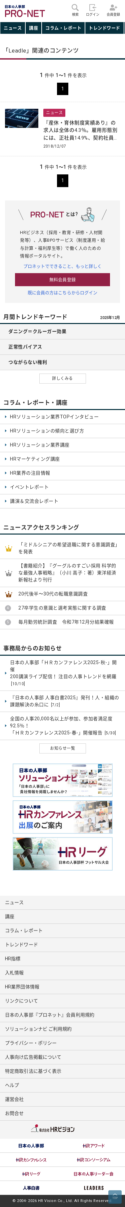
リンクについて (21, 1000)
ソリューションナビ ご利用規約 (38, 1029)
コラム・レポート (63, 27)
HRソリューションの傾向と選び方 (47, 430)
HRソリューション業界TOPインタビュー (54, 416)
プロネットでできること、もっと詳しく (62, 266)
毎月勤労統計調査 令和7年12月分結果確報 (66, 622)
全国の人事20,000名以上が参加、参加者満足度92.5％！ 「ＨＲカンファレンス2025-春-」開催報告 (63, 726)
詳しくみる (62, 378)
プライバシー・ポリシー (31, 1043)
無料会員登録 (62, 279)
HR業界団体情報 (22, 986)
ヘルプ (12, 1085)
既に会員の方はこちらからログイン (63, 292)
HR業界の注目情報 (30, 473)
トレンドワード (104, 27)
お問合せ (14, 1113)
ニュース (13, 27)
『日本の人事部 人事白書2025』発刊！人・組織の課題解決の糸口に (64, 701)
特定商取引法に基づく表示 (33, 1071)
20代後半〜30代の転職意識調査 (53, 593)
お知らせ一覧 (62, 748)
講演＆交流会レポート (34, 501)
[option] (31, 1146)
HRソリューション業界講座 (40, 445)
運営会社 (14, 1099)
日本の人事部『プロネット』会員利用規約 (49, 1015)
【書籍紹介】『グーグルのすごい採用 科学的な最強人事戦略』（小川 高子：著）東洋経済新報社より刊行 (67, 572)
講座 (33, 27)
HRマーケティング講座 (35, 459)
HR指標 (12, 958)
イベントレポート (29, 487)
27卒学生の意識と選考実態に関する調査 (62, 608)
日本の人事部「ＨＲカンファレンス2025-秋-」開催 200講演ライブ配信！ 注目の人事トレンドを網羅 (63, 673)
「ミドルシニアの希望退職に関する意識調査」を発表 (69, 548)
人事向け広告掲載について (33, 1057)
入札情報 (14, 972)
